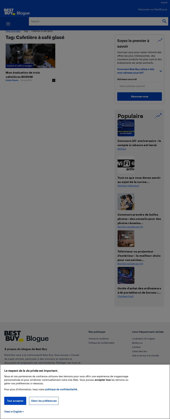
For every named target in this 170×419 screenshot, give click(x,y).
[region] (85, 391)
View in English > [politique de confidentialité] (14, 411)
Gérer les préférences (44, 400)
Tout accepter (15, 400)
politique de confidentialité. (61, 389)
